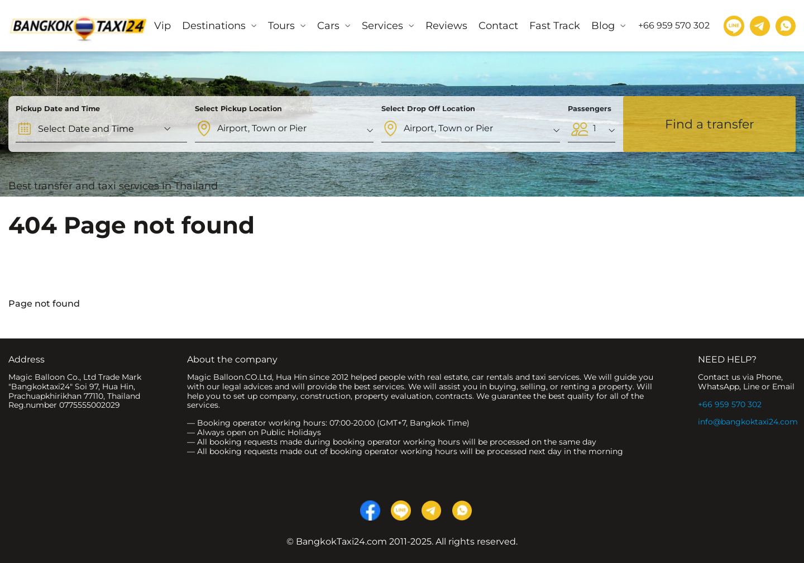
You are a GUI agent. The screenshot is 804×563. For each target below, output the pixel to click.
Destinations (214, 26)
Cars (328, 26)
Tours (281, 26)
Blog (603, 26)
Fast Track (554, 26)
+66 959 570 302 (730, 404)
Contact (498, 26)
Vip (162, 26)
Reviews (446, 26)
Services (382, 26)
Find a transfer (709, 124)
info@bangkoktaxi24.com (748, 422)
